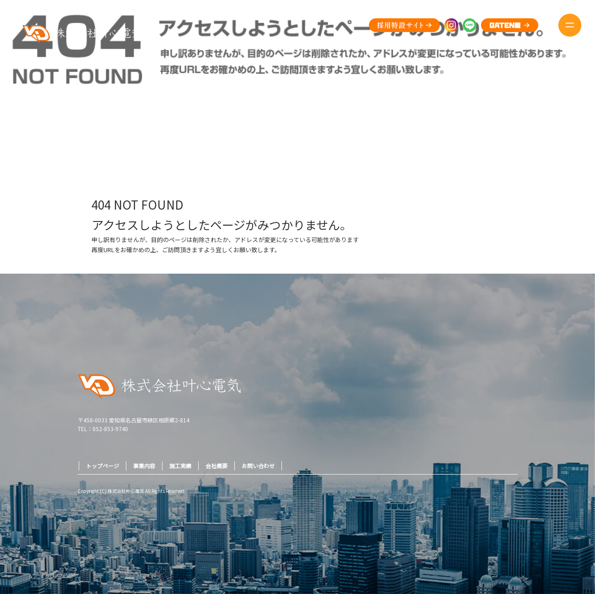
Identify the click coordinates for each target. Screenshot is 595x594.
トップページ (102, 466)
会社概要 (216, 466)
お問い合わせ (258, 466)
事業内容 (144, 466)
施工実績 (180, 466)
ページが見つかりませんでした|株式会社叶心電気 (532, 136)
